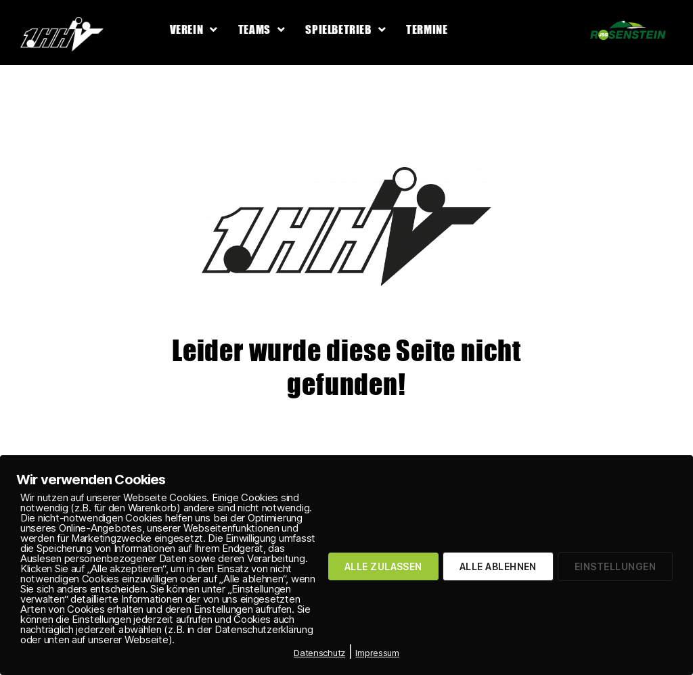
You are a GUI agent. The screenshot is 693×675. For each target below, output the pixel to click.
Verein (194, 29)
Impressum (377, 652)
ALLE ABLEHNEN (498, 566)
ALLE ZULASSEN (383, 566)
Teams (262, 29)
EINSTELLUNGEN (615, 566)
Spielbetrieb (345, 29)
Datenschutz (319, 652)
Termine (426, 29)
